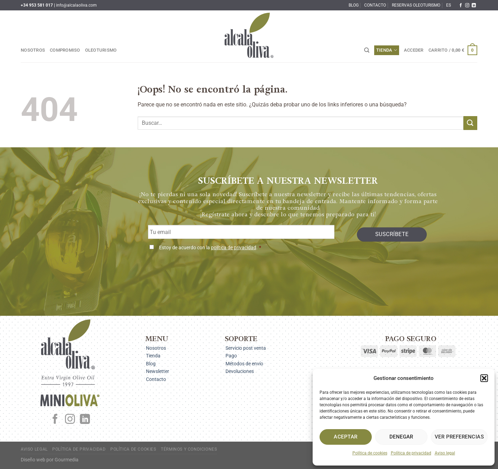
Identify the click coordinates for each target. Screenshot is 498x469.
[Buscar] (366, 50)
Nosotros (33, 50)
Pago (231, 355)
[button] (484, 378)
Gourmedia (67, 460)
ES (448, 5)
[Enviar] (470, 123)
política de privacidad (233, 248)
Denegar (401, 437)
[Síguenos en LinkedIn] (474, 5)
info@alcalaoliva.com (76, 5)
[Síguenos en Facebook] (461, 5)
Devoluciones (239, 371)
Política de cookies (369, 453)
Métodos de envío (244, 363)
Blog (354, 5)
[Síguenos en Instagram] (467, 5)
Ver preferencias (459, 437)
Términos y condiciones (189, 449)
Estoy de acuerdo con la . (210, 248)
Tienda (386, 50)
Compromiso (65, 50)
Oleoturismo (101, 50)
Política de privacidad (411, 453)
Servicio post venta (245, 348)
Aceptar (345, 437)
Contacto (375, 5)
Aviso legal (445, 453)
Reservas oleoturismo (416, 5)
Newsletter (157, 371)
